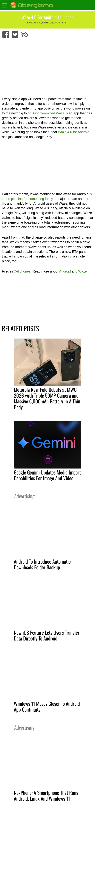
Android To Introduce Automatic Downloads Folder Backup (42, 564)
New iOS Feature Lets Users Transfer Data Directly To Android (46, 635)
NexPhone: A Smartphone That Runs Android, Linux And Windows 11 (46, 795)
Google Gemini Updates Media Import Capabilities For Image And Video (47, 475)
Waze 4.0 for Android (73, 132)
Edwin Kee (35, 22)
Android (65, 271)
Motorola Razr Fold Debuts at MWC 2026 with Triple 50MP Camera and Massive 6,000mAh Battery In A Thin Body (47, 398)
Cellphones (22, 271)
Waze (82, 271)
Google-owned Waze (48, 113)
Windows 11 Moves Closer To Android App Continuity (47, 706)
